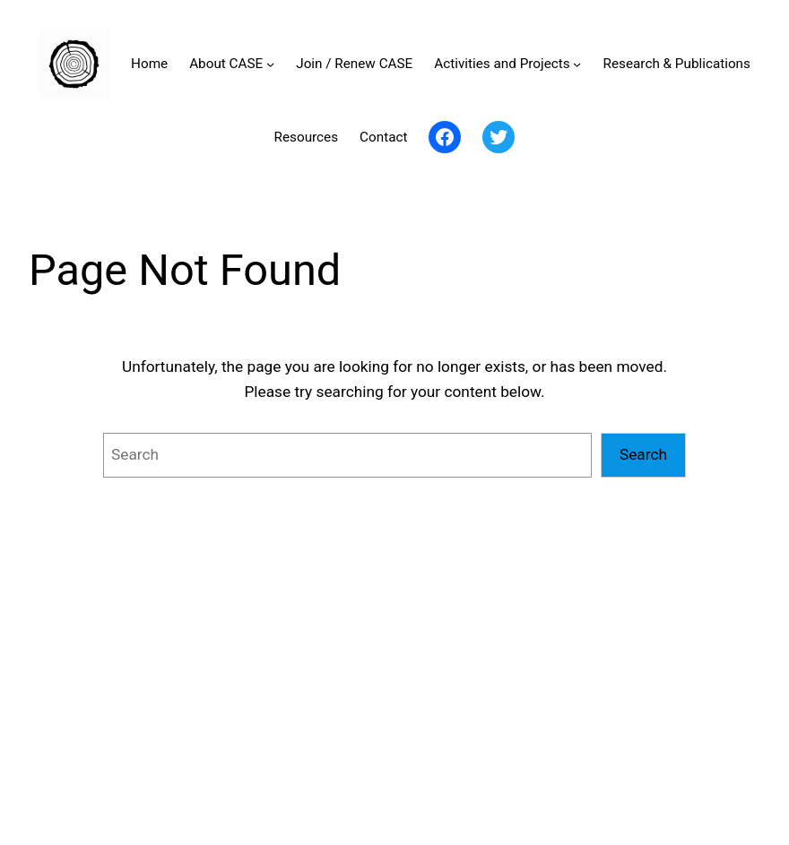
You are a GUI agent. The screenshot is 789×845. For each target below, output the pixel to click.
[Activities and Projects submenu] (577, 64)
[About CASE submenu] (270, 64)
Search (643, 454)
